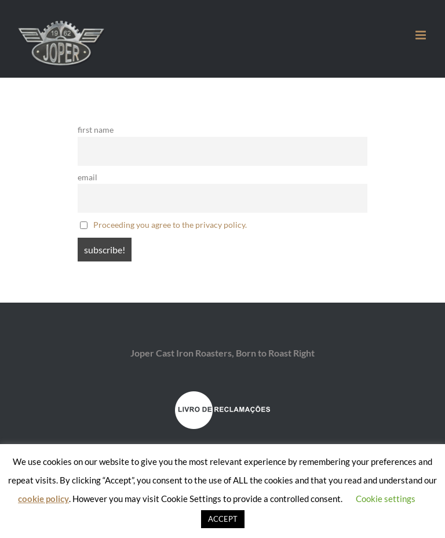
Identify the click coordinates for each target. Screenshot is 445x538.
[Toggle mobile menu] (421, 35)
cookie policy (43, 498)
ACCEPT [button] (223, 519)
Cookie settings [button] (385, 498)
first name (96, 129)
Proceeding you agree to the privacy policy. (170, 225)
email (87, 177)
